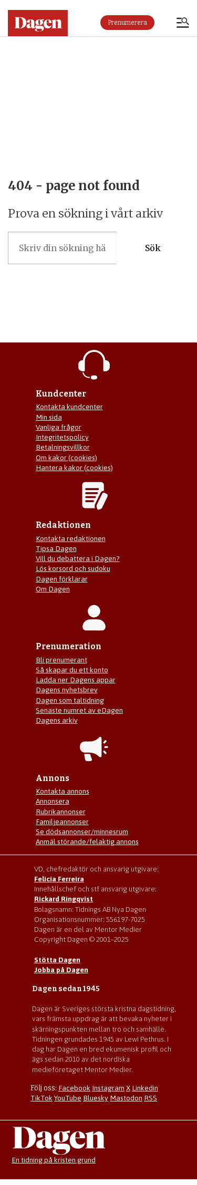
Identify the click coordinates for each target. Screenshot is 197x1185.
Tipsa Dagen (56, 548)
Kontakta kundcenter (69, 406)
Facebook (74, 1088)
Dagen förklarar (62, 579)
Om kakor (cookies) (66, 457)
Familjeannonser (62, 821)
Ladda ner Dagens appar (76, 679)
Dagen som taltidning (70, 700)
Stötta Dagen (57, 959)
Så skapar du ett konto (72, 670)
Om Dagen (53, 589)
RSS (150, 1098)
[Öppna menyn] (182, 23)
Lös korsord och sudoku (73, 568)
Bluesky (95, 1098)
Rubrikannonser (61, 811)
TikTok (41, 1098)
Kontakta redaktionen (71, 538)
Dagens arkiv (57, 720)
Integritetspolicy (62, 437)
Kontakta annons (62, 791)
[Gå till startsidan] (38, 23)
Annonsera (52, 801)
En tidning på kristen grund (54, 1160)
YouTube (67, 1098)
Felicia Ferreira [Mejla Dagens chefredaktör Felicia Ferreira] (59, 879)
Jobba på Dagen (61, 969)
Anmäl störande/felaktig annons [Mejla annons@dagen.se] (87, 841)
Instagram (108, 1088)
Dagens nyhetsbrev (67, 689)
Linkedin (145, 1088)
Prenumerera (127, 22)
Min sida (49, 417)
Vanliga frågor (58, 427)
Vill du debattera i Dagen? (78, 558)
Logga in (165, 22)
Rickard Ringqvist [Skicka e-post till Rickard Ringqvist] (63, 899)
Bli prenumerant (61, 660)
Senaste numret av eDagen (79, 710)
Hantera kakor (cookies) (74, 467)
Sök (153, 248)
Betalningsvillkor (63, 447)
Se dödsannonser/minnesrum (82, 831)
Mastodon (126, 1098)
